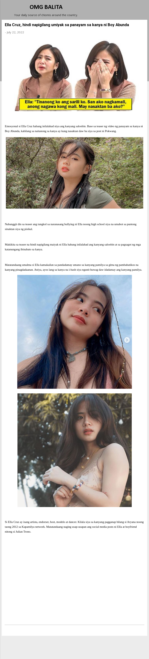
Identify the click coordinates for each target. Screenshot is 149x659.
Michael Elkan (84, 651)
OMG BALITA (46, 7)
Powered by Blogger (74, 644)
